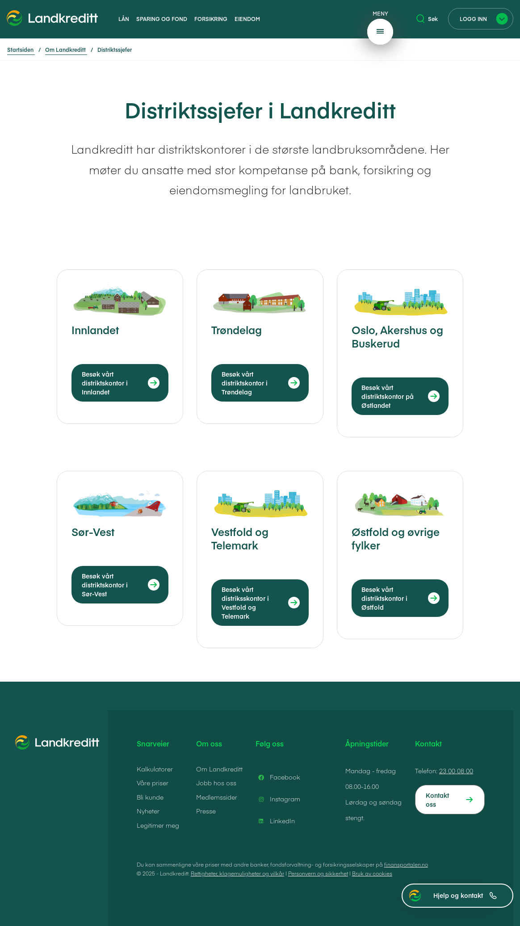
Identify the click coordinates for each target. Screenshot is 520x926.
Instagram (278, 799)
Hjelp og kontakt (465, 895)
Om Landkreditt (219, 768)
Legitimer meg (158, 825)
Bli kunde (150, 796)
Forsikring (210, 18)
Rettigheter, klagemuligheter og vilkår (237, 873)
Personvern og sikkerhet (318, 873)
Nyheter (148, 810)
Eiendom (247, 18)
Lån (123, 18)
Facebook (278, 777)
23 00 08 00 (456, 770)
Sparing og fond (161, 18)
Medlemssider (216, 796)
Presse (206, 810)
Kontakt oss (437, 800)
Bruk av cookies (372, 873)
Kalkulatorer (155, 768)
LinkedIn (275, 821)
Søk (427, 18)
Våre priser (152, 782)
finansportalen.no (406, 864)
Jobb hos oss (216, 782)
